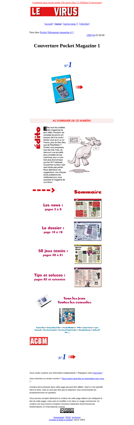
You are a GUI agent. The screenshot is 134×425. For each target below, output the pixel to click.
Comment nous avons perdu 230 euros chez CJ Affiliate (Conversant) (67, 2)
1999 (89, 35)
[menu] (58, 24)
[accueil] (49, 24)
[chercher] (84, 24)
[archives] (76, 417)
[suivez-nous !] (70, 24)
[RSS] (68, 417)
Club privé (97, 373)
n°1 (57, 32)
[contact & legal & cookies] (61, 420)
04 (93, 35)
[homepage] (59, 417)
